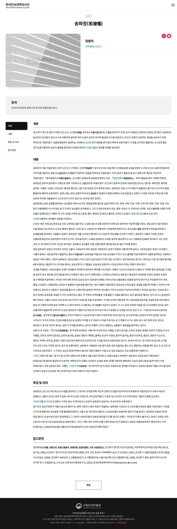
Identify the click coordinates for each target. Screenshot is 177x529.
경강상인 (140, 213)
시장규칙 (74, 366)
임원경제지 (118, 178)
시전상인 (89, 147)
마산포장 (161, 335)
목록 (88, 485)
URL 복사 (164, 36)
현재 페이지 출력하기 (169, 36)
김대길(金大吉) (92, 46)
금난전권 (89, 142)
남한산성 (64, 132)
